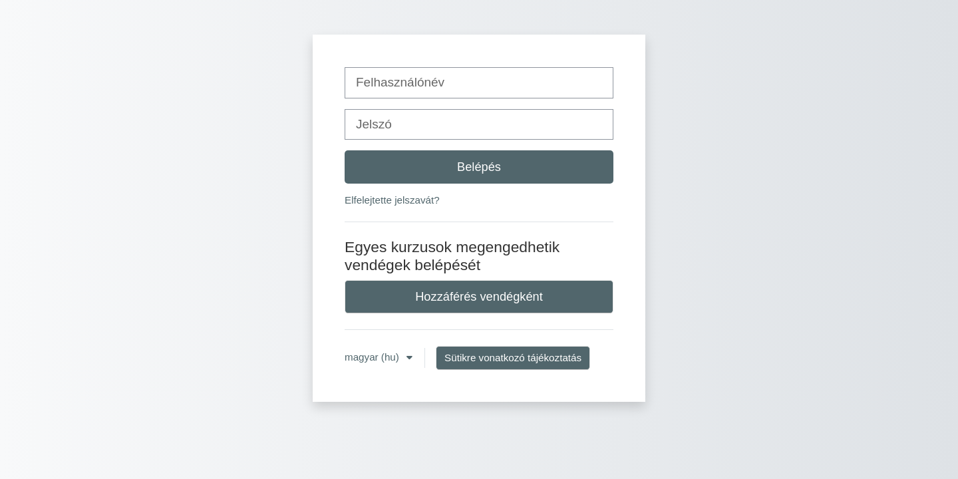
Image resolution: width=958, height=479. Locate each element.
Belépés (479, 167)
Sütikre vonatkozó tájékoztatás (512, 357)
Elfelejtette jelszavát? (392, 200)
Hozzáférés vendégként (479, 296)
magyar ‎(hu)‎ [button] (373, 357)
